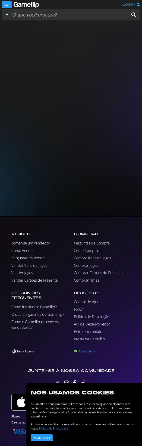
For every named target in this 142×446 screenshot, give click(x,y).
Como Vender (22, 250)
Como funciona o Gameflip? (34, 306)
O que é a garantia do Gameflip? (37, 314)
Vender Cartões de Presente (34, 280)
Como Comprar (86, 250)
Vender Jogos (22, 272)
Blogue (15, 416)
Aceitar (42, 438)
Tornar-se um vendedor (30, 243)
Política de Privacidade (53, 428)
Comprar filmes (86, 280)
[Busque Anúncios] (69, 14)
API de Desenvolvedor (92, 324)
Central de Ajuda (87, 301)
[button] (134, 14)
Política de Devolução (91, 316)
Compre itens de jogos (92, 257)
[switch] (22, 351)
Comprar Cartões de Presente (98, 272)
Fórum (79, 309)
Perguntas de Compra (92, 243)
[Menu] (7, 4)
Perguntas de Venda (27, 257)
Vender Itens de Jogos (29, 265)
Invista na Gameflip (89, 339)
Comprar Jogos (86, 265)
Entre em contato (88, 331)
